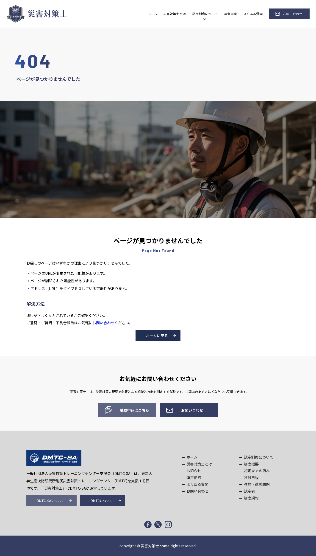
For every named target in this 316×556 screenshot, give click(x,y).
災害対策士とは (174, 13)
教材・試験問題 (257, 484)
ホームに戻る (157, 335)
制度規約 (251, 498)
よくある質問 (253, 13)
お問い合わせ (292, 13)
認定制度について (205, 13)
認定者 (249, 491)
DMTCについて (102, 500)
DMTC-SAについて (50, 500)
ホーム (152, 13)
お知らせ (193, 470)
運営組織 (230, 13)
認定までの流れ (257, 470)
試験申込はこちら (134, 410)
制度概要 (251, 464)
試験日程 (251, 477)
